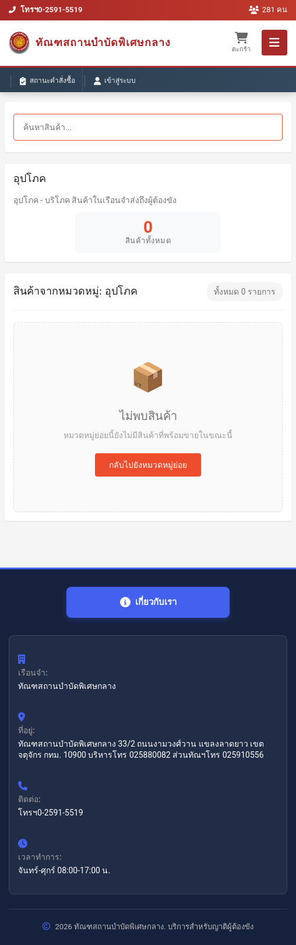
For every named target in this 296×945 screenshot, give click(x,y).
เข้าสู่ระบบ (115, 80)
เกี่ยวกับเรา (148, 602)
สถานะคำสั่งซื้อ (47, 80)
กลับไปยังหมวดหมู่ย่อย (148, 465)
